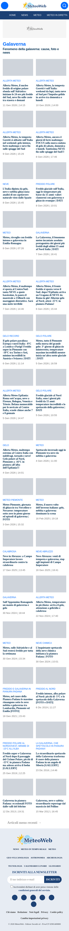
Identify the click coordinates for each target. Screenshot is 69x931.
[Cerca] (64, 5)
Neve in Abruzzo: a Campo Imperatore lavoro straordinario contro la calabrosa (17, 561)
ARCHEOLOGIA (54, 858)
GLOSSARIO (55, 866)
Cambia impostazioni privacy (34, 918)
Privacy (44, 912)
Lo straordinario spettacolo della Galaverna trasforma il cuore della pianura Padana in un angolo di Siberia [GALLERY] (51, 759)
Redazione (22, 912)
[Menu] (4, 5)
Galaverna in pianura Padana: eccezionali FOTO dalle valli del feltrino (17, 803)
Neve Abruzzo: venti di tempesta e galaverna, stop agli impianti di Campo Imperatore (50, 561)
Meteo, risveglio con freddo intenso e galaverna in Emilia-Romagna (17, 240)
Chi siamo (11, 912)
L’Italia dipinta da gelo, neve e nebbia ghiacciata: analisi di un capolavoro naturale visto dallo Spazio (17, 193)
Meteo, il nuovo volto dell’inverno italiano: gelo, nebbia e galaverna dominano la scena (50, 509)
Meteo (37, 15)
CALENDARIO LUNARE (35, 866)
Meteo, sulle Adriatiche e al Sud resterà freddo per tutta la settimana (18, 650)
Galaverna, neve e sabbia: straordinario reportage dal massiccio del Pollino (51, 803)
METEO (52, 849)
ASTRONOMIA (38, 858)
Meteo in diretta (57, 15)
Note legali (34, 912)
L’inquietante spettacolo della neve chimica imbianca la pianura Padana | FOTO (49, 652)
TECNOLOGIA (15, 866)
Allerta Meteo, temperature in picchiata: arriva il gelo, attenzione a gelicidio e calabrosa (51, 606)
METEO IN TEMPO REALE (33, 849)
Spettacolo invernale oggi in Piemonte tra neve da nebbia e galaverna (51, 453)
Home (12, 15)
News (24, 15)
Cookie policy (56, 912)
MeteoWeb (19, 924)
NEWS (16, 849)
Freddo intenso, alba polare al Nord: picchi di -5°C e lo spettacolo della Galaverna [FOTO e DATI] (51, 698)
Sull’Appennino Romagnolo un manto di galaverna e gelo (18, 605)
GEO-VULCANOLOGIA (18, 858)
